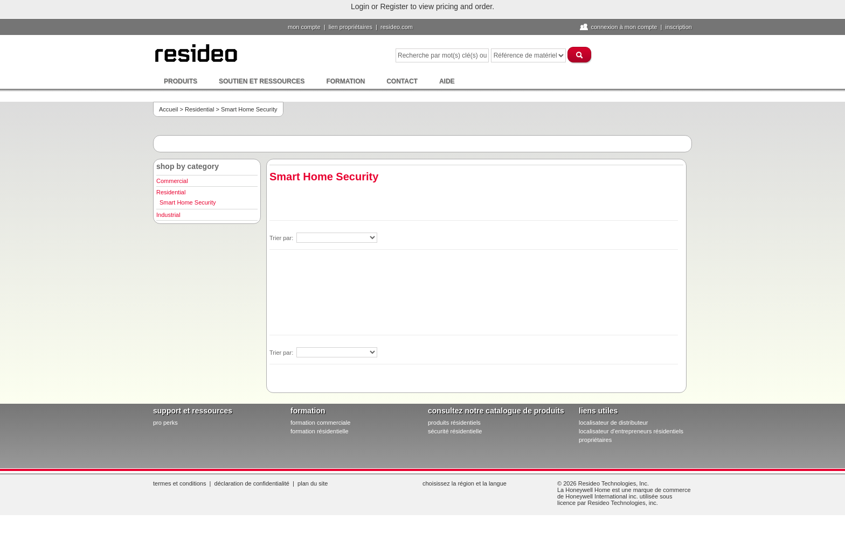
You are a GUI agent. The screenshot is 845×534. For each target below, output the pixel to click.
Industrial (168, 215)
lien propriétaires (350, 27)
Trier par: (282, 238)
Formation (345, 81)
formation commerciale (320, 422)
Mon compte (304, 27)
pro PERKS (165, 422)
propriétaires (595, 440)
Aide (447, 81)
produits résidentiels (454, 422)
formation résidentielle (319, 431)
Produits (180, 81)
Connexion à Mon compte (624, 27)
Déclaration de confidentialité (251, 483)
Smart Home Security (188, 202)
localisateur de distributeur (613, 422)
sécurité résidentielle (455, 431)
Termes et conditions (179, 483)
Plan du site (312, 483)
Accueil (168, 109)
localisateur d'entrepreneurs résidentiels (631, 431)
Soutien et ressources (261, 81)
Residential (199, 109)
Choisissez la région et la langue (464, 483)
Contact (402, 81)
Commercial (172, 181)
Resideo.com (396, 27)
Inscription (678, 27)
